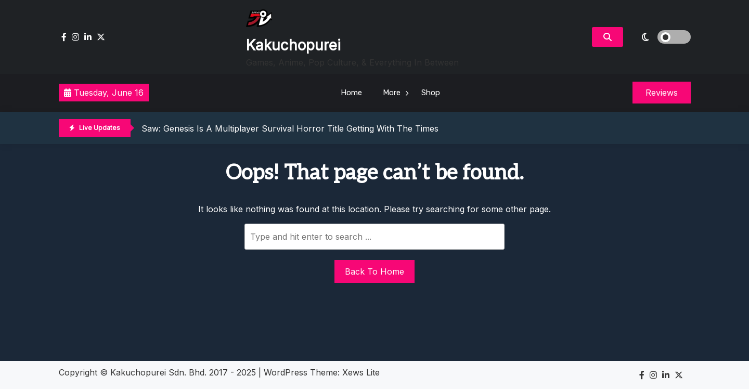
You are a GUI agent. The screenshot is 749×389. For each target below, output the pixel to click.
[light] (659, 37)
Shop (430, 92)
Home (351, 92)
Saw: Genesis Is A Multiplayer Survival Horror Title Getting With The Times (289, 128)
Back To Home (374, 271)
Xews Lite (361, 372)
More (392, 92)
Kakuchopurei (293, 45)
